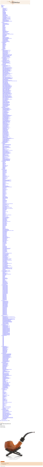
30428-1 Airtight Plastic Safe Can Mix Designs (7, 369)
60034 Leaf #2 (4, 45)
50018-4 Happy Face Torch (5, 278)
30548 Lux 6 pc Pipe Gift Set (5, 322)
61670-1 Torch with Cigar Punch (6, 229)
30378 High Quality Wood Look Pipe (6, 334)
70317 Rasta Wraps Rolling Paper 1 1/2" (6, 355)
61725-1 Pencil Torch (5, 243)
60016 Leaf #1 (4, 27)
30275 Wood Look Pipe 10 (5, 292)
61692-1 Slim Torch (4, 240)
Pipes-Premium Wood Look (5, 420)
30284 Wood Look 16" (5, 310)
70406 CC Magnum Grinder (5, 82)
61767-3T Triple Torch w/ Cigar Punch (6, 270)
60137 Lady (4, 11)
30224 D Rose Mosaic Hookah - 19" (6, 153)
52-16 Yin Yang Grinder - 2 (5, 126)
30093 (3, 343)
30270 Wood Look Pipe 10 (5, 289)
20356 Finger (4, 162)
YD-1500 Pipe (4, 380)
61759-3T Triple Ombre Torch (5, 267)
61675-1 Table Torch (5, 233)
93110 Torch (4, 276)
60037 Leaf (4, 22)
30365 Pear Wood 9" (5, 296)
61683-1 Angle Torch (5, 241)
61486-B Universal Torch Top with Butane (7, 406)
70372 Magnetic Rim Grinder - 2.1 (6, 83)
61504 (3, 402)
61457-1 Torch (4, 212)
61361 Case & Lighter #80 (5, 52)
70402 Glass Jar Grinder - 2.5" (5, 79)
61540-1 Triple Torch (5, 171)
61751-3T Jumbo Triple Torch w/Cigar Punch (7, 258)
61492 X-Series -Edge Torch (5, 409)
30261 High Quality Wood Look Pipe (6, 330)
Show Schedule (2, 5)
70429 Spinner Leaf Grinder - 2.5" (6, 72)
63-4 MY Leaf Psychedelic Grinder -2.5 (6, 108)
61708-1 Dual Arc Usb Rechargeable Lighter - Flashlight (8, 230)
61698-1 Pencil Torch (5, 238)
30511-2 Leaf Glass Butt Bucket (6, 24)
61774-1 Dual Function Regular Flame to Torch (7, 263)
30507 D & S (4, 143)
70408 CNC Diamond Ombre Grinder (6, 70)
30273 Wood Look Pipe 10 (5, 291)
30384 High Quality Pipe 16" (5, 302)
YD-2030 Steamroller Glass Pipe (6, 378)
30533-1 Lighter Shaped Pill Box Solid (6, 385)
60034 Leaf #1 (4, 47)
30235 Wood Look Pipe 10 (5, 285)
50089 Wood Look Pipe (5, 347)
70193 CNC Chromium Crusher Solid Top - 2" (7, 94)
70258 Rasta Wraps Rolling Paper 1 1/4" (6, 356)
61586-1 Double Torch (5, 178)
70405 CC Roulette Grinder (5, 71)
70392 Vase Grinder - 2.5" (5, 74)
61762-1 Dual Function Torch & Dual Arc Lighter (7, 268)
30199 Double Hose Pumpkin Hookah (6, 160)
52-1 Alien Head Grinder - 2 (5, 111)
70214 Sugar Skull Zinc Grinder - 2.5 (6, 116)
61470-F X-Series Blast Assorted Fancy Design (7, 411)
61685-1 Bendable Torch (5, 231)
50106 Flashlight (4, 12)
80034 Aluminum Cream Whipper (6, 373)
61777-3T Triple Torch (5, 264)
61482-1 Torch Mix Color (5, 189)
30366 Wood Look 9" (5, 297)
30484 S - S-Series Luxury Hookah (6, 155)
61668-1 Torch (4, 228)
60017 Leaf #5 (4, 30)
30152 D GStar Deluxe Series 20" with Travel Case (7, 150)
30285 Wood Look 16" (5, 311)
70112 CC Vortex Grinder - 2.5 (6, 98)
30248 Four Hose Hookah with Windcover (7, 147)
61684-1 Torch (4, 173)
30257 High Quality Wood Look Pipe (6, 328)
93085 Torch (4, 275)
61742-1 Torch (4, 199)
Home (0, 420)
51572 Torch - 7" (4, 405)
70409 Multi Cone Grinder (5, 137)
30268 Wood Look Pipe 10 (5, 288)
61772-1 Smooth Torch (5, 262)
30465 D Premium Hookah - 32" (6, 158)
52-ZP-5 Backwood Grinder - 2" (6, 132)
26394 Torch (4, 272)
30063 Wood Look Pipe (5, 348)
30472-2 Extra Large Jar (5, 14)
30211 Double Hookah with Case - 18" (6, 159)
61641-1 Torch (4, 179)
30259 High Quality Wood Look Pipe (6, 329)
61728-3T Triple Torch (5, 247)
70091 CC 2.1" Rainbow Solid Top (6, 89)
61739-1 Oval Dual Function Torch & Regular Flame (8, 203)
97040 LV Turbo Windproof (5, 165)
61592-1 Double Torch (5, 176)
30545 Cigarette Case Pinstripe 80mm (6, 56)
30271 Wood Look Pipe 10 (5, 290)
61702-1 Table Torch (5, 234)
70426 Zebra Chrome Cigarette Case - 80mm (7, 55)
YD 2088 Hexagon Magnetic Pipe (6, 384)
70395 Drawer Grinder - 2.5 (5, 81)
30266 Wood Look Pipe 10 (5, 287)
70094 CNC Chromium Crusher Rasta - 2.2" (7, 90)
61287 (3, 391)
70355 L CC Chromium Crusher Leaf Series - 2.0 (7, 80)
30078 (3, 337)
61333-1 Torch (4, 198)
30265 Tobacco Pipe (5, 352)
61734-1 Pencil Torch (5, 250)
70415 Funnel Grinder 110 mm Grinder (6, 88)
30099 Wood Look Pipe (5, 350)
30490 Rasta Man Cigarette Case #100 (6, 51)
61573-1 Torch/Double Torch (5, 205)
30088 (3, 341)
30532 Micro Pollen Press (5, 386)
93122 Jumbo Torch (4, 284)
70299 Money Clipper (5, 10)
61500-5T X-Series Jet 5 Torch (6, 415)
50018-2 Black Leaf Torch (5, 282)
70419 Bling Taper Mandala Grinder (6, 102)
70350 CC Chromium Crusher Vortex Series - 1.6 (7, 67)
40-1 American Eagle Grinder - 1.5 (6, 117)
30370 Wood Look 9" (5, 299)
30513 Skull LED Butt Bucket (5, 37)
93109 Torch (4, 279)
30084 (3, 340)
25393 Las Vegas (4, 161)
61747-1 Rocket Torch (5, 256)
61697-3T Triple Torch (5, 239)
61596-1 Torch (4, 175)
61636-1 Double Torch (5, 196)
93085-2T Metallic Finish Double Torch (6, 271)
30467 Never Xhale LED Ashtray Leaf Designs (7, 38)
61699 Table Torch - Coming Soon (6, 408)
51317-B (3, 404)
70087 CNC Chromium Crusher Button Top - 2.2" (7, 97)
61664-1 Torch (4, 226)
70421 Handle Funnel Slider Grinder (6, 92)
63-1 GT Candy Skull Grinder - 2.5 (6, 110)
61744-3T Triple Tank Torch (5, 254)
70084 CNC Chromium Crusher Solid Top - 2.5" (7, 93)
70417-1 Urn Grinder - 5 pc (5, 103)
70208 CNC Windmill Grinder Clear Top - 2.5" (7, 96)
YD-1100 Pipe (4, 379)
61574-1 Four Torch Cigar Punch (6, 204)
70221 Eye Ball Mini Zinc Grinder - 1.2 (6, 127)
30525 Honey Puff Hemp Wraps (6, 358)
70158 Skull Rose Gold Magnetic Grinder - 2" (7, 109)
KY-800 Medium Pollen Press (5, 387)
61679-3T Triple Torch (5, 232)
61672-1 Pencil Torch (5, 169)
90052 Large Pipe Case (5, 366)
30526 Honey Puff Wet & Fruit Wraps (6, 357)
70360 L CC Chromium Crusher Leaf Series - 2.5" (7, 73)
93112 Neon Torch (4, 274)
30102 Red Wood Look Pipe (5, 349)
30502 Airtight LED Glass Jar (5, 363)
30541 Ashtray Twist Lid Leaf (5, 40)
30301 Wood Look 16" (5, 314)
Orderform (2, 6)
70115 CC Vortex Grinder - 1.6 (6, 99)
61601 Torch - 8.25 (4, 392)
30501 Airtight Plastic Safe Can (6, 377)
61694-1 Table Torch (5, 235)
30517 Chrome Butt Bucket (5, 39)
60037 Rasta (4, 36)
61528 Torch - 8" (4, 398)
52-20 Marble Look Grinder (5, 130)
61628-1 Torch (4, 214)
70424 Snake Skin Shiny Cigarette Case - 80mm (7, 54)
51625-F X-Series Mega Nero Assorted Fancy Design (8, 417)
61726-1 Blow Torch (5, 246)
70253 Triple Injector (5, 59)
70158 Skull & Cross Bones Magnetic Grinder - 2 (7, 115)
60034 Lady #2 (4, 46)
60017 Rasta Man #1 (5, 34)
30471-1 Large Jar (4, 16)
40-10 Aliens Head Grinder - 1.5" (6, 133)
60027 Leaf (4, 26)
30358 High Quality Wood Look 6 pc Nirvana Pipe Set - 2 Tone (9, 319)
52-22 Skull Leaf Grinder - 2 (5, 119)
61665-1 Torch (4, 227)
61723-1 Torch (4, 252)
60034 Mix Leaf (4, 43)
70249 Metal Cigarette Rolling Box (6, 58)
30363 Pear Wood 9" (5, 295)
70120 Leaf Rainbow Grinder (5, 131)
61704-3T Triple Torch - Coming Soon (6, 237)
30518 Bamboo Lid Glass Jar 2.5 (6, 21)
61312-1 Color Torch (5, 188)
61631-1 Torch (4, 195)
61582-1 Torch (4, 215)
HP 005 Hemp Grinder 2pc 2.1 (5, 141)
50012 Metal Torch (4, 273)
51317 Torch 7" (4, 393)
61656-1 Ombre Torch (5, 223)
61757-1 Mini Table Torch (5, 266)
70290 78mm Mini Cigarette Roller (6, 60)
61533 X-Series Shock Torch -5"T (6, 413)
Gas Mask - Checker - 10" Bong (6, 383)
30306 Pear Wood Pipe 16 (5, 304)
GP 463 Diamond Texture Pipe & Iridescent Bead (7, 321)
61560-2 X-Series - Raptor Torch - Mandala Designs (8, 208)
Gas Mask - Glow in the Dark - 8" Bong (6, 382)
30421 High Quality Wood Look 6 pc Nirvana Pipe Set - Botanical (9, 317)
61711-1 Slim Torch (4, 242)
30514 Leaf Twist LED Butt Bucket (6, 33)
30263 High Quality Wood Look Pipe (6, 331)
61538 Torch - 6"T (4, 396)
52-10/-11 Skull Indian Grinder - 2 (6, 120)
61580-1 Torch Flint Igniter (5, 197)
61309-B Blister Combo (5, 400)
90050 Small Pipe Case (5, 365)
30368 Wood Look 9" (5, 298)
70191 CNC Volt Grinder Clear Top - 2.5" (7, 87)
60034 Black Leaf (4, 42)
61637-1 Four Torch (4, 209)
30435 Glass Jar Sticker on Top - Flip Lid (7, 19)
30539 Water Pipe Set (5, 148)
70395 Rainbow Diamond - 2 (5, 123)
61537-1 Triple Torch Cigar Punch (6, 206)
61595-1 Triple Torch (5, 172)
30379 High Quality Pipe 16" (5, 301)
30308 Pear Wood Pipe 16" (5, 305)
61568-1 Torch (4, 210)
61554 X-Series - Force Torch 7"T (6, 412)
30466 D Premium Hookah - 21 (6, 154)
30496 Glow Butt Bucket (5, 23)
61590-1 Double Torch (5, 200)
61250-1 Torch (4, 181)
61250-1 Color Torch (5, 201)
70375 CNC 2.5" (4, 76)
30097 (3, 344)
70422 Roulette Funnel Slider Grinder (6, 104)
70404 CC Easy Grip (5, 75)
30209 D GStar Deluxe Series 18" (6, 152)
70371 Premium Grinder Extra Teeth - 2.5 (7, 66)
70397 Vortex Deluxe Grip (5, 100)
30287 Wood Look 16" (5, 312)
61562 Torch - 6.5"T (5, 389)
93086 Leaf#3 (4, 168)
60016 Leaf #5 (4, 29)
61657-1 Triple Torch (5, 224)
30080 (3, 338)
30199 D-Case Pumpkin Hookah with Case (7, 144)
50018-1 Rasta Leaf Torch (5, 283)
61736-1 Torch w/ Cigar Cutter (6, 253)
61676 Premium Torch (5, 418)
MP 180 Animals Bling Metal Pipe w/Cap (7, 320)
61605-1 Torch (4, 216)
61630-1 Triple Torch (5, 187)
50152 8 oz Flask (4, 63)
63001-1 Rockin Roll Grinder (5, 118)
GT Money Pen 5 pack (5, 17)
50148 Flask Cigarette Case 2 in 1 (6, 62)
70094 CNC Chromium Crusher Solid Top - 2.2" (7, 85)
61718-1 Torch (4, 245)
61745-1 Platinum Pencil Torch (6, 255)
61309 (3, 390)
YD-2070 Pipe (4, 370)
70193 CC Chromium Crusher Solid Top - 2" (7, 69)
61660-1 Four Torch (4, 225)
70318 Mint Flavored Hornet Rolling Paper (7, 354)
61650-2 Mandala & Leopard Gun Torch (6, 221)
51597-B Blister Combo (5, 401)
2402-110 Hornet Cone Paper (5, 359)
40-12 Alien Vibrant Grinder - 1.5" (6, 134)
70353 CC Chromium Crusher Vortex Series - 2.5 (7, 68)
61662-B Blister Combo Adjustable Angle (7, 407)
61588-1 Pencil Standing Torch (6, 183)
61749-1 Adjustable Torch (5, 257)
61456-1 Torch (4, 213)
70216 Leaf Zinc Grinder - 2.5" (6, 125)
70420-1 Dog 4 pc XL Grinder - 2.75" (6, 136)
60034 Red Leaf (4, 44)
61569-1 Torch (4, 193)
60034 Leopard (4, 48)
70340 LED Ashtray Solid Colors (6, 31)
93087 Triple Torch (4, 280)
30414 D (3, 145)
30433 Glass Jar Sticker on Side (6, 20)
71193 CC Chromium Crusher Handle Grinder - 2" (7, 78)
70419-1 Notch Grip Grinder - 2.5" (6, 105)
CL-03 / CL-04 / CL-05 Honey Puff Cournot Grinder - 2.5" (8, 138)
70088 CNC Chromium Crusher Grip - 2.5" (7, 91)
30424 (3, 336)
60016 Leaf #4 (4, 28)
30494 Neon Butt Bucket (5, 32)
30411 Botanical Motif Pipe (5, 327)
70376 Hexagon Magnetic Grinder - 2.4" (6, 84)
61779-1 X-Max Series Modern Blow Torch (7, 265)
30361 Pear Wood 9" (5, 294)
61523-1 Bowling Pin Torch (5, 211)
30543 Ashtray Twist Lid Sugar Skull (6, 41)
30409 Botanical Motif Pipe (5, 326)
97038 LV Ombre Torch (5, 166)
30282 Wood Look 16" (5, 309)
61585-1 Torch (4, 182)
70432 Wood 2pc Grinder (5, 106)
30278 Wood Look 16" (5, 307)
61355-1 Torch (4, 190)
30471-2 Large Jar (4, 9)
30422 (3, 345)
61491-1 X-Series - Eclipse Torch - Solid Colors (7, 207)
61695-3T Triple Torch (5, 236)
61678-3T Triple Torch (5, 202)
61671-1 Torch (4, 192)
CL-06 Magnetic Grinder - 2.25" (6, 139)
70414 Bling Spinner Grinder (5, 129)
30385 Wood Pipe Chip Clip (5, 318)
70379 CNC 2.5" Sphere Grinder (6, 101)
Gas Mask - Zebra (4, 376)
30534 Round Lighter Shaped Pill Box (6, 371)
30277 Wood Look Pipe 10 (5, 293)
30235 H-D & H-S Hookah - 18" (6, 146)
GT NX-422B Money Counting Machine (6, 18)
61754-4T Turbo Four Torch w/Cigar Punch (7, 259)
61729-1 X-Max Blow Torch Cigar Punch (7, 248)
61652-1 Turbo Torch (5, 222)
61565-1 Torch (4, 194)
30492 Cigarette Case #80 (5, 50)
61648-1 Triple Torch (5, 219)
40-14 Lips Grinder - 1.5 (5, 113)
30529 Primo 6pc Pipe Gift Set (6, 323)
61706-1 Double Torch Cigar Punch (6, 180)
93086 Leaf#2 (4, 167)
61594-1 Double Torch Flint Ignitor (6, 186)
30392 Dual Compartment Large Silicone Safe (7, 375)
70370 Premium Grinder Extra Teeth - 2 (6, 65)
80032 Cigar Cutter (4, 368)
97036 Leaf (4, 164)
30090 (3, 342)
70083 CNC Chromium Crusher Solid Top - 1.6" (7, 86)
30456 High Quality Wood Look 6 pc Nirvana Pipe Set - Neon (9, 316)
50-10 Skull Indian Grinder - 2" (6, 112)
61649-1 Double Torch (5, 220)
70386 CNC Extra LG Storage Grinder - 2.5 (7, 95)
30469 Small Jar (4, 8)
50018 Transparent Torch (5, 281)
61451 (3, 394)
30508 (3, 372)
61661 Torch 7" (4, 399)
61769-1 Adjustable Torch (5, 261)
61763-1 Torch (4, 269)
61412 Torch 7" (4, 397)
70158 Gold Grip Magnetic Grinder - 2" (6, 140)
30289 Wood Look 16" (5, 313)
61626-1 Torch (4, 185)
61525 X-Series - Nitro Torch (5, 416)
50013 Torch (4, 277)
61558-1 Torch (4, 174)
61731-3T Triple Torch (5, 251)
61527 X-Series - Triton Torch (5, 410)
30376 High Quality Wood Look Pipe (6, 333)
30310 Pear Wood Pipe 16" (5, 306)
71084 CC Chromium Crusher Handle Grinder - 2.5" (8, 77)
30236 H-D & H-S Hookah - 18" (6, 151)
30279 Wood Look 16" (5, 308)
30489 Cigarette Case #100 (5, 53)
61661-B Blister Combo (5, 403)
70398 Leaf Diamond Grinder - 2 (6, 124)
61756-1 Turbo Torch (5, 260)
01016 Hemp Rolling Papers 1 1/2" (6, 361)
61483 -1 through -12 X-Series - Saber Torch (7, 414)
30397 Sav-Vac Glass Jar (5, 364)
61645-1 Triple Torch (5, 218)
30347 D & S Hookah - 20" (5, 157)
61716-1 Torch (4, 244)
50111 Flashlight (4, 13)
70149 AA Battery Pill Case (5, 15)
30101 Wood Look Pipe (5, 351)
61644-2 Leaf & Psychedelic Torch (6, 217)
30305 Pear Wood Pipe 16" (5, 303)
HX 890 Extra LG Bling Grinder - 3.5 (6, 122)
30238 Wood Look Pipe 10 (5, 286)
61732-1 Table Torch (5, 249)
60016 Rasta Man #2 (5, 35)
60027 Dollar (4, 25)
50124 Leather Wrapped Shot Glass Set (6, 61)
